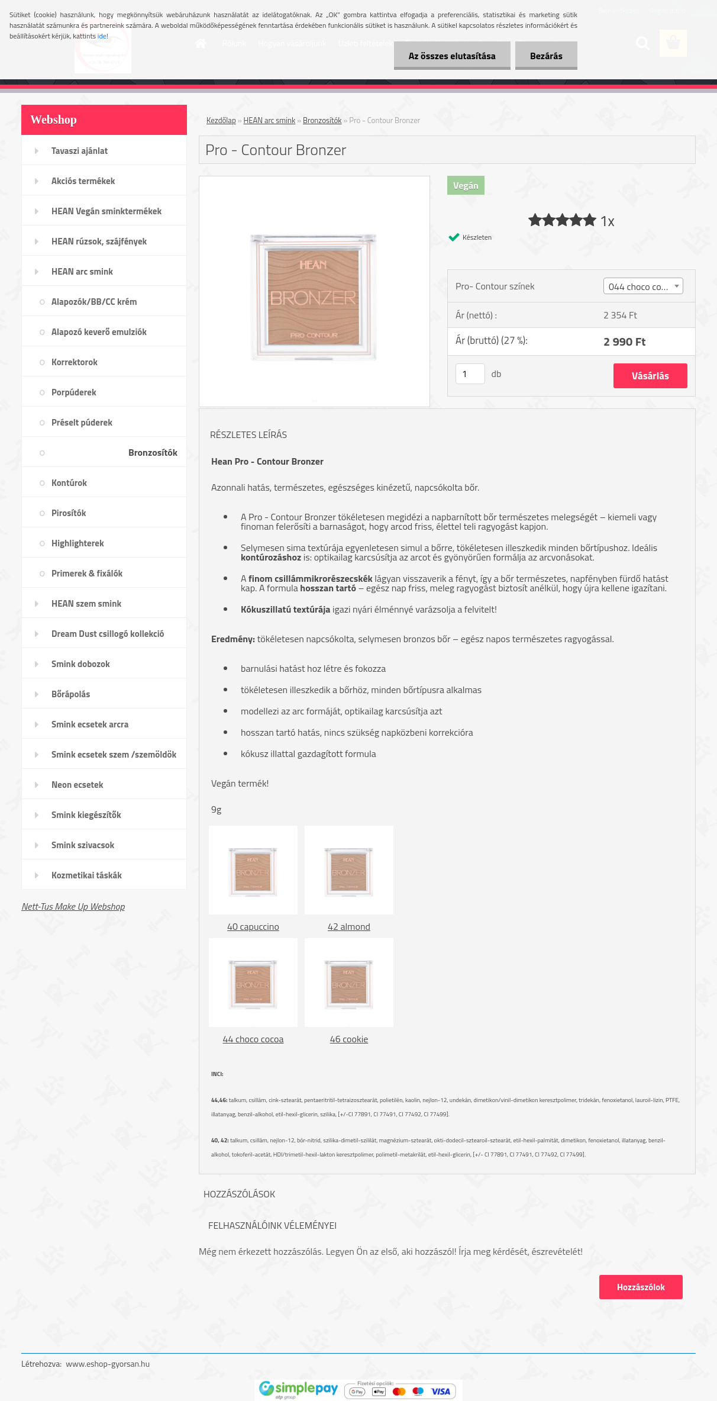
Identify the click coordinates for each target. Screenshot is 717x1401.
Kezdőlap (221, 120)
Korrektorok (74, 362)
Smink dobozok (80, 664)
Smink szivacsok (82, 845)
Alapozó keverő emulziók (99, 332)
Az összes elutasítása (452, 56)
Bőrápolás (70, 694)
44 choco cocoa (253, 1039)
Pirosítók (68, 513)
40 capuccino (253, 926)
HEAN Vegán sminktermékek (106, 211)
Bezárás (546, 56)
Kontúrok (69, 482)
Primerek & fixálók (86, 573)
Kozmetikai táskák (86, 875)
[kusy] (470, 373)
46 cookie (349, 1039)
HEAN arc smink (82, 271)
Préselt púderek (81, 422)
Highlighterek (77, 543)
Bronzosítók (152, 452)
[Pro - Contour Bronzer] (314, 181)
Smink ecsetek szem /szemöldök (113, 754)
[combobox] (643, 286)
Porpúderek (73, 392)
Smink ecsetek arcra (89, 724)
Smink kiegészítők (86, 815)
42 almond (349, 926)
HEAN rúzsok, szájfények (99, 241)
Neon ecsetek (77, 784)
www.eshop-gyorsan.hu (108, 1363)
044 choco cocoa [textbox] (642, 286)
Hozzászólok (641, 1287)
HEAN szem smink (86, 603)
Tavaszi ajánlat (79, 150)
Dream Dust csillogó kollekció (107, 633)
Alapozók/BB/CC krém (94, 301)
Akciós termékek (83, 181)
